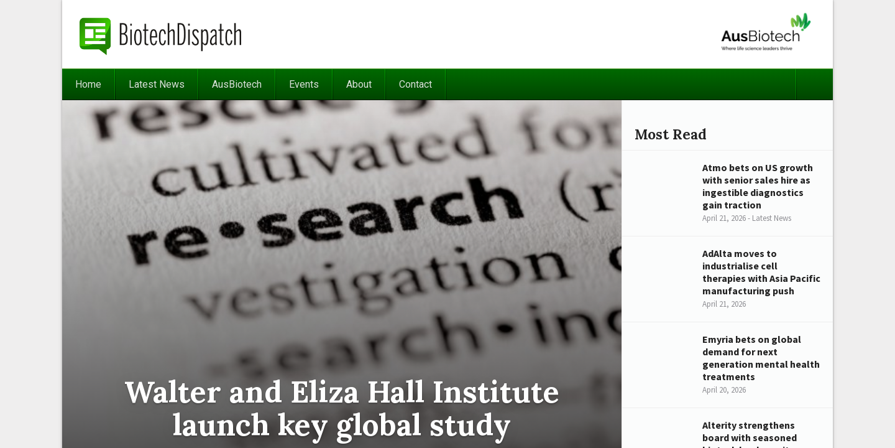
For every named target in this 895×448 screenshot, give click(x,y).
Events (304, 84)
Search (814, 84)
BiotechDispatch (161, 34)
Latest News (157, 84)
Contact (415, 84)
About (359, 84)
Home (88, 84)
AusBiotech (237, 84)
